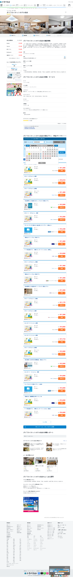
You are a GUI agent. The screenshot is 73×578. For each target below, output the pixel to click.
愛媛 (14, 557)
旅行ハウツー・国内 (51, 531)
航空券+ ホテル (44, 5)
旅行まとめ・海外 (50, 535)
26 (33, 158)
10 (29, 154)
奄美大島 (8, 566)
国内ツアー (8, 525)
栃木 (14, 542)
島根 (7, 555)
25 (31, 158)
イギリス (41, 543)
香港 (40, 536)
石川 (7, 548)
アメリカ (28, 543)
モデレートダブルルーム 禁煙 (30, 176)
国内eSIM (8, 532)
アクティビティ (30, 5)
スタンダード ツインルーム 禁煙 (31, 323)
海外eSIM (39, 529)
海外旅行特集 (29, 531)
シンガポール (29, 539)
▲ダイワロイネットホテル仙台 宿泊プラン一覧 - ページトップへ (54, 517)
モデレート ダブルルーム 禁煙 (31, 213)
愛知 (7, 549)
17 (29, 156)
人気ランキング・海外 (51, 529)
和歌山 (8, 552)
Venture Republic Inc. (37, 575)
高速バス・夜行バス (10, 529)
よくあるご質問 (60, 532)
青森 (14, 539)
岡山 (7, 554)
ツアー (4, 5)
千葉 (20, 543)
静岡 (20, 548)
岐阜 (20, 549)
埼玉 (14, 543)
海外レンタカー (29, 528)
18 (31, 156)
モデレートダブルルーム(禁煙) (30, 188)
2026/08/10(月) (37, 142)
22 (40, 156)
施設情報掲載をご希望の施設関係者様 (30, 128)
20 (36, 156)
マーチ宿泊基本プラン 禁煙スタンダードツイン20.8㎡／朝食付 (37, 408)
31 (29, 160)
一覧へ (64, 440)
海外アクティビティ (40, 528)
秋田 (7, 540)
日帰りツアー (19, 525)
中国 (28, 537)
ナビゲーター (50, 537)
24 (29, 158)
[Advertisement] (51, 504)
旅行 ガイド (69, 5)
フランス (28, 545)
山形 (20, 540)
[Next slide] (48, 24)
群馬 (7, 543)
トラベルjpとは (60, 537)
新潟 (14, 546)
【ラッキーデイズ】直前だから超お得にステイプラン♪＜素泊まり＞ (38, 225)
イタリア (35, 545)
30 (27, 160)
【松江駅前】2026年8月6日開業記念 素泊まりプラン (35, 359)
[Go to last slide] (24, 24)
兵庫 (20, 552)
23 (27, 158)
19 (33, 156)
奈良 (14, 552)
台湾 (34, 536)
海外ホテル (29, 526)
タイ (34, 537)
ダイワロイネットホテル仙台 (17, 12)
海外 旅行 (38, 5)
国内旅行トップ (9, 537)
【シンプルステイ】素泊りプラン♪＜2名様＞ (33, 384)
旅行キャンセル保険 (61, 527)
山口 (14, 555)
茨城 (20, 542)
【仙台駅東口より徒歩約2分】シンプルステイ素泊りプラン (36, 286)
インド (28, 540)
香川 (20, 555)
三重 (14, 549)
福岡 (7, 558)
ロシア (41, 546)
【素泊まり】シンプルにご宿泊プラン (32, 237)
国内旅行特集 (19, 532)
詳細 (62, 170)
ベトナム (41, 537)
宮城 (14, 540)
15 (40, 154)
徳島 (7, 557)
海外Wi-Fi (28, 529)
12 (33, 154)
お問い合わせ (60, 536)
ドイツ (41, 545)
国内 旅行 (1, 5)
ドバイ (41, 549)
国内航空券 (8, 528)
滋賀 (7, 551)
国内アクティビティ (10, 531)
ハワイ (28, 542)
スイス (35, 546)
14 (38, 154)
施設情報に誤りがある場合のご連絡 (29, 127)
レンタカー (21, 5)
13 (36, 154)
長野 (7, 546)
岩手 (20, 539)
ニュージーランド (43, 548)
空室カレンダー (28, 172)
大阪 (20, 551)
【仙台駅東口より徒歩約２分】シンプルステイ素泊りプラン (36, 200)
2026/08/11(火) (57, 142)
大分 (7, 560)
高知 (20, 557)
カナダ (35, 543)
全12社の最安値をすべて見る (14, 58)
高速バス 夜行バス (25, 5)
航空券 (7, 5)
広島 (20, 554)
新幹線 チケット (17, 5)
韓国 (28, 536)
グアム (35, 542)
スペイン (28, 546)
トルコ (28, 549)
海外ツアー (29, 525)
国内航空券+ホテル (10, 526)
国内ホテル (19, 526)
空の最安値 (8, 534)
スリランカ (35, 540)
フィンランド (29, 548)
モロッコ (35, 549)
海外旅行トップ (29, 534)
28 (38, 158)
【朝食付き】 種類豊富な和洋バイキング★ (33, 396)
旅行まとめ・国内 (50, 534)
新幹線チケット (19, 528)
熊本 (14, 560)
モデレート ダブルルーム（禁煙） (31, 261)
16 (27, 156)
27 (36, 158)
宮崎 (20, 560)
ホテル (10, 5)
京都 (14, 551)
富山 (20, 546)
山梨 (20, 545)
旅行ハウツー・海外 (51, 532)
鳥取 (14, 554)
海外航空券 (39, 526)
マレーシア (42, 539)
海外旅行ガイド (50, 526)
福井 (14, 548)
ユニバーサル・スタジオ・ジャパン (12, 563)
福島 (7, 542)
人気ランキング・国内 (51, 528)
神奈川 (14, 545)
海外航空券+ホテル (40, 525)
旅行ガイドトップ (50, 538)
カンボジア (42, 540)
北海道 (8, 539)
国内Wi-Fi (18, 531)
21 (38, 156)
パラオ (41, 542)
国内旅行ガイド (50, 525)
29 (40, 158)
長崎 (20, 558)
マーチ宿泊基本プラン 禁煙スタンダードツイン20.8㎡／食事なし (38, 249)
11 (31, 154)
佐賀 (14, 558)
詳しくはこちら (59, 573)
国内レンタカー (19, 529)
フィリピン (35, 539)
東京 (7, 545)
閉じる (67, 567)
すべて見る (44, 32)
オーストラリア (36, 548)
